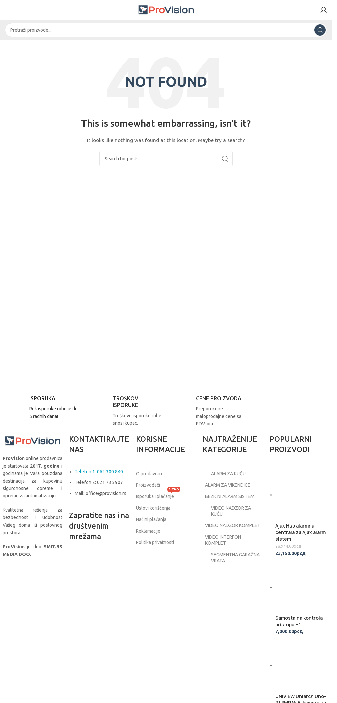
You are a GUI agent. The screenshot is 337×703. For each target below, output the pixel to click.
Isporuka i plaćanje (158, 495)
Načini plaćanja (151, 519)
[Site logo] (166, 9)
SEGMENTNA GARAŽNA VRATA (231, 563)
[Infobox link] (41, 407)
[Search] (166, 30)
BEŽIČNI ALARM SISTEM (232, 497)
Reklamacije (148, 531)
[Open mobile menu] (8, 10)
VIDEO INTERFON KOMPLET (225, 546)
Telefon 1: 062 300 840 (99, 471)
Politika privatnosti (155, 542)
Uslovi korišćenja (153, 508)
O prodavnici (149, 473)
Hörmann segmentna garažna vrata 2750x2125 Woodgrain (300, 669)
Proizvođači (148, 485)
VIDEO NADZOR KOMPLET (223, 528)
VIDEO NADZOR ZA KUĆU (227, 511)
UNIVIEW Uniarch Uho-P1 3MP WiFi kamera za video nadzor (300, 585)
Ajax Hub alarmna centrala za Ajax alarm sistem (300, 485)
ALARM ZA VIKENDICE (230, 485)
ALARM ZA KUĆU (224, 474)
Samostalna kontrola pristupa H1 (299, 535)
